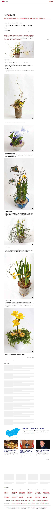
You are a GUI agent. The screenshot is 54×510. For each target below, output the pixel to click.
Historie (18, 18)
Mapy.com (12, 500)
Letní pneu (29, 503)
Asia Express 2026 (38, 500)
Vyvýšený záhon (43, 502)
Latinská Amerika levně (38, 496)
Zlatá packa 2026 (27, 500)
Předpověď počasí (17, 500)
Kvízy (28, 18)
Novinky (5, 30)
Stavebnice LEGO (19, 503)
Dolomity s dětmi (37, 497)
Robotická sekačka (22, 502)
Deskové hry (33, 503)
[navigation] (1, 1)
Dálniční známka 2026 (46, 492)
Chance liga (21, 496)
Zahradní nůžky (28, 502)
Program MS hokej (14, 492)
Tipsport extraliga (14, 497)
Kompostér (32, 502)
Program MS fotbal (22, 492)
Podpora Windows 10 (45, 500)
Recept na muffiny (29, 492)
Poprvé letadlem (37, 492)
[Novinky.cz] (9, 15)
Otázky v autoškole (45, 496)
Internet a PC (6, 18)
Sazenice (13, 502)
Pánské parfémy (47, 503)
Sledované (43, 18)
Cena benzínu (22, 500)
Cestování (14, 18)
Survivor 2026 (33, 500)
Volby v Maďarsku (6, 497)
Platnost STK (45, 497)
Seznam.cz (51, 1)
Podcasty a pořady (22, 18)
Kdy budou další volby (7, 496)
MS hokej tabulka (14, 493)
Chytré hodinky (42, 503)
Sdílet (32, 31)
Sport (26, 18)
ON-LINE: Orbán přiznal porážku (33, 428)
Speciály (31, 18)
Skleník (36, 502)
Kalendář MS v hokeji (15, 496)
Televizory (37, 503)
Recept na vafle (29, 496)
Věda (12, 18)
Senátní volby (6, 493)
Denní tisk (40, 18)
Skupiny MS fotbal (22, 493)
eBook (29, 31)
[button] (19, 49)
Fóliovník (39, 502)
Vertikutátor (17, 502)
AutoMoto (9, 18)
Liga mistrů (21, 497)
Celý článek (33, 433)
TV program (36, 18)
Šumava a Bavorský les (38, 493)
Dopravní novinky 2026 (46, 493)
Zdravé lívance (29, 493)
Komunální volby (6, 492)
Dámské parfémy (24, 503)
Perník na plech (29, 497)
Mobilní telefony (13, 503)
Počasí (34, 18)
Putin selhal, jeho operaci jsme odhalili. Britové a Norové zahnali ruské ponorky (26, 451)
